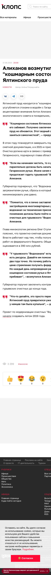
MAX (46, 503)
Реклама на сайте (34, 460)
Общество (6, 478)
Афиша (27, 17)
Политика (6, 484)
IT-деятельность (26, 463)
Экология (23, 364)
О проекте (8, 463)
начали (7, 315)
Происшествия (8, 476)
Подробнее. (28, 549)
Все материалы (8, 17)
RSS (46, 514)
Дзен (46, 511)
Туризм (42, 463)
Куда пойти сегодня (11, 501)
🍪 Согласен (25, 558)
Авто (3, 481)
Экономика (7, 487)
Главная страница (12, 460)
